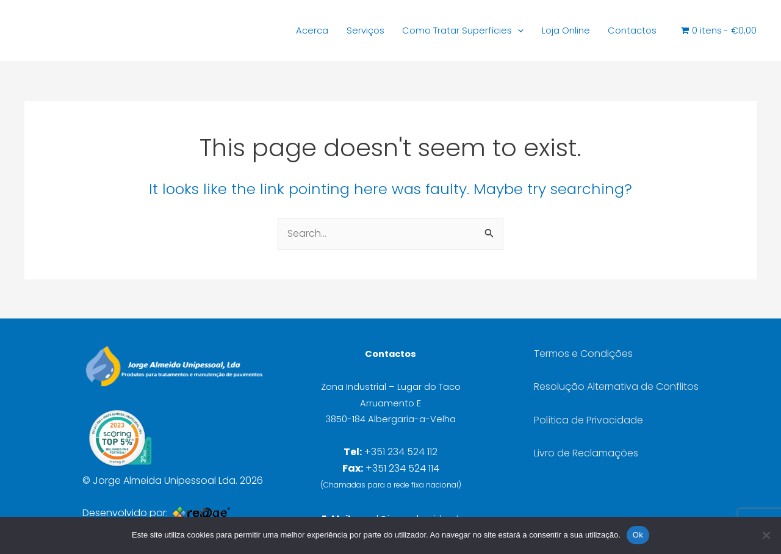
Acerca (285, 31)
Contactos (625, 31)
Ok (638, 534)
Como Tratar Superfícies (445, 31)
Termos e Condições (583, 354)
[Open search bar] (667, 31)
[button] (503, 31)
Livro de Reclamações (586, 453)
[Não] (766, 535)
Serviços (341, 31)
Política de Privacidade (588, 420)
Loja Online (554, 31)
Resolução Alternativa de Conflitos (616, 387)
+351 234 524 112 (400, 452)
